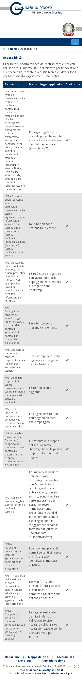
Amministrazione (53, 660)
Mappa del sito (38, 657)
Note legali (25, 660)
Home (14, 49)
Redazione (12, 657)
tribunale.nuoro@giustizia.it (44, 670)
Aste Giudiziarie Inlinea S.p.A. (54, 673)
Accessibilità (65, 657)
